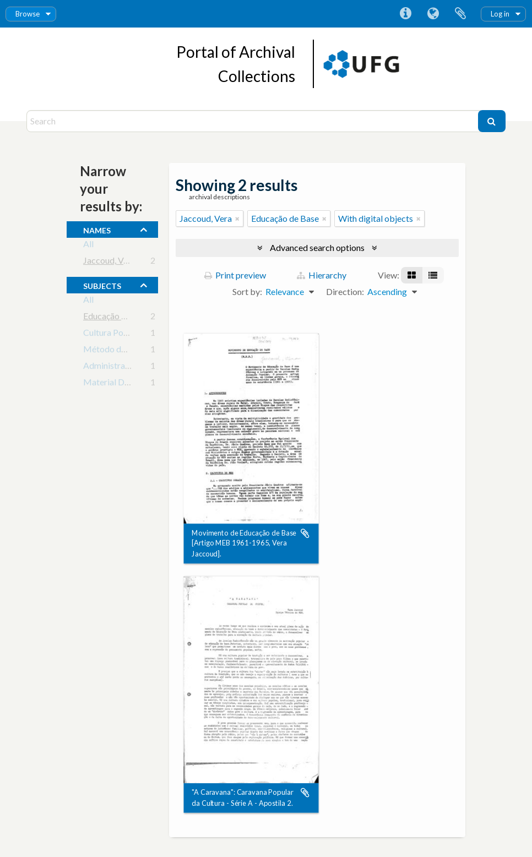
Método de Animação (124, 351)
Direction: (345, 291)
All (88, 246)
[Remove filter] (237, 218)
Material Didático (117, 384)
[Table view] (433, 275)
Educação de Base (117, 318)
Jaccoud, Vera (109, 262)
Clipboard (460, 14)
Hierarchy (321, 275)
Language (433, 14)
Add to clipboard (305, 533)
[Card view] (411, 275)
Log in (500, 13)
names (97, 229)
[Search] (253, 121)
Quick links (405, 14)
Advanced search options (317, 247)
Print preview (235, 275)
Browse (27, 13)
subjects (102, 284)
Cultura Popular (113, 334)
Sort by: (247, 291)
